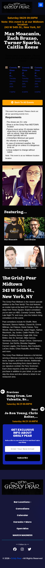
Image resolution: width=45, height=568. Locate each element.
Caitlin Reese (30, 268)
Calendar (22, 515)
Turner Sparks (10, 268)
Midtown (29, 155)
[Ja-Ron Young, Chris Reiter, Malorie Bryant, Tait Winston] (22, 420)
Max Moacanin (10, 240)
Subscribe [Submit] (22, 457)
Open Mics (22, 528)
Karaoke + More (22, 521)
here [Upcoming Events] (27, 114)
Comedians (22, 508)
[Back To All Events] (22, 102)
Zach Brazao (30, 240)
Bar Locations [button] (22, 501)
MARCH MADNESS (22, 535)
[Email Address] (22, 449)
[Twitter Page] (29, 550)
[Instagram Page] (22, 550)
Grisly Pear (16, 558)
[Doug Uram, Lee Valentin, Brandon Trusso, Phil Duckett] (22, 403)
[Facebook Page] (15, 550)
